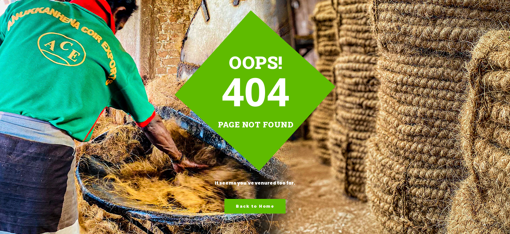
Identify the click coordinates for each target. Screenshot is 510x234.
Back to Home (255, 206)
